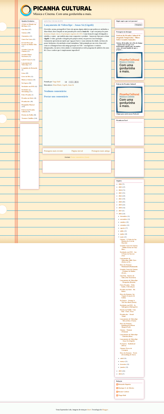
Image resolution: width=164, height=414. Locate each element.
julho (122, 231)
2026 (120, 184)
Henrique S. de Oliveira (126, 388)
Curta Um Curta (27, 39)
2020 (120, 202)
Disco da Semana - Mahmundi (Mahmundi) (128, 265)
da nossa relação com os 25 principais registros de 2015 (63, 34)
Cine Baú (25, 29)
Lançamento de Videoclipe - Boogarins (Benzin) (129, 281)
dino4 (89, 410)
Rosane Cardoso (123, 391)
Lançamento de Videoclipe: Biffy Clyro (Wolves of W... (128, 260)
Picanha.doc (26, 101)
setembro (123, 225)
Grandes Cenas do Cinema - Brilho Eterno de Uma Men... (129, 247)
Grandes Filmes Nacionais (27, 55)
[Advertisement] (94, 166)
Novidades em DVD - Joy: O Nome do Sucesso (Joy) (128, 253)
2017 (120, 211)
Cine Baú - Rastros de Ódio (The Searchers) (128, 276)
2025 (120, 187)
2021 (120, 199)
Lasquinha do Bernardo (29, 68)
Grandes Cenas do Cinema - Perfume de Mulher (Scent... (129, 271)
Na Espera (25, 83)
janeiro (123, 367)
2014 (120, 374)
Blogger (105, 410)
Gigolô (64, 85)
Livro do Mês (26, 76)
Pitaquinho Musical (28, 105)
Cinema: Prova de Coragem (126, 349)
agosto (122, 228)
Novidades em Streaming (26, 90)
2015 (120, 371)
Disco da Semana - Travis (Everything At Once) (128, 354)
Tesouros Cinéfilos (27, 118)
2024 (120, 190)
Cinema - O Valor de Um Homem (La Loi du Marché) (128, 241)
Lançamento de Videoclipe (27, 64)
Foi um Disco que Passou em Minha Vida (29, 43)
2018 (120, 208)
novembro (123, 219)
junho (122, 234)
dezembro (123, 216)
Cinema (24, 33)
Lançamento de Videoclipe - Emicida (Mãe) (129, 335)
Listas (23, 73)
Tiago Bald (122, 395)
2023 (120, 193)
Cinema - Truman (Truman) (126, 331)
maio (122, 237)
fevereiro (123, 364)
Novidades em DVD (28, 86)
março (122, 361)
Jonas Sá (71, 85)
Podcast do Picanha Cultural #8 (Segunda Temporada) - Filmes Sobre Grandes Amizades (128, 38)
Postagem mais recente (53, 151)
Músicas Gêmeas (27, 80)
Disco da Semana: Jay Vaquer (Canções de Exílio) (127, 296)
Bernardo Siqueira (124, 384)
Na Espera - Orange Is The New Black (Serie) (128, 301)
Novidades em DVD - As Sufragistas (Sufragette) (129, 306)
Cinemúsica (25, 36)
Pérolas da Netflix (27, 115)
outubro (123, 222)
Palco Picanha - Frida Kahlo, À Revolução (127, 286)
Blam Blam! (57, 85)
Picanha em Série (27, 98)
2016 (120, 214)
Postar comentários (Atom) (80, 157)
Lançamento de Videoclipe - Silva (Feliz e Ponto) (129, 320)
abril (122, 358)
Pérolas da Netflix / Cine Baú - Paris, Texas (128, 310)
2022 (120, 196)
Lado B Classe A (27, 60)
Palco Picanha (26, 95)
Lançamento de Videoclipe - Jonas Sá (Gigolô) (129, 340)
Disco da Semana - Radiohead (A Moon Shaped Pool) (127, 325)
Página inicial (77, 151)
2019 (120, 205)
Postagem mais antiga (101, 151)
